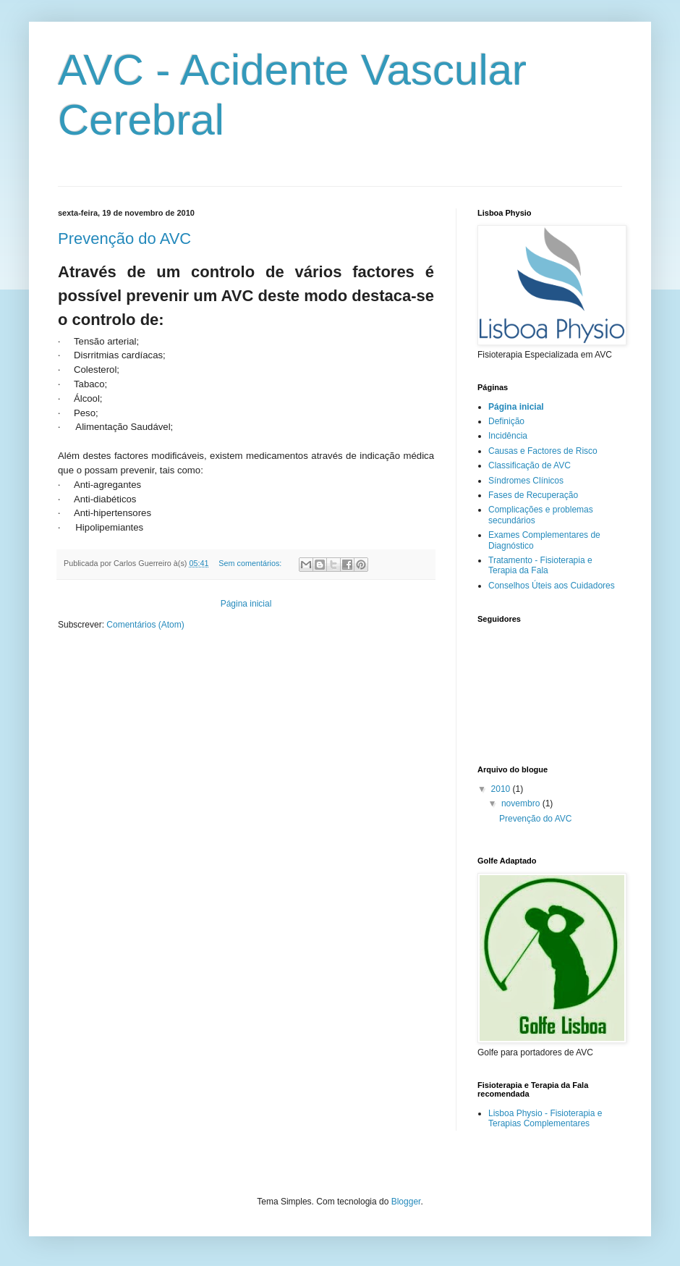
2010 (502, 789)
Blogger (406, 1202)
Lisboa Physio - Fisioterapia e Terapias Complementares (545, 1118)
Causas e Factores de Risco (543, 451)
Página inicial (246, 604)
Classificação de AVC (529, 465)
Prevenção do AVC (124, 238)
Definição (506, 421)
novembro (522, 803)
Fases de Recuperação (533, 495)
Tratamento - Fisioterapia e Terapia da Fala (540, 565)
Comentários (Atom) (145, 625)
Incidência (507, 436)
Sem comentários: (251, 563)
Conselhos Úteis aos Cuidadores (551, 586)
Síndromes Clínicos (526, 481)
